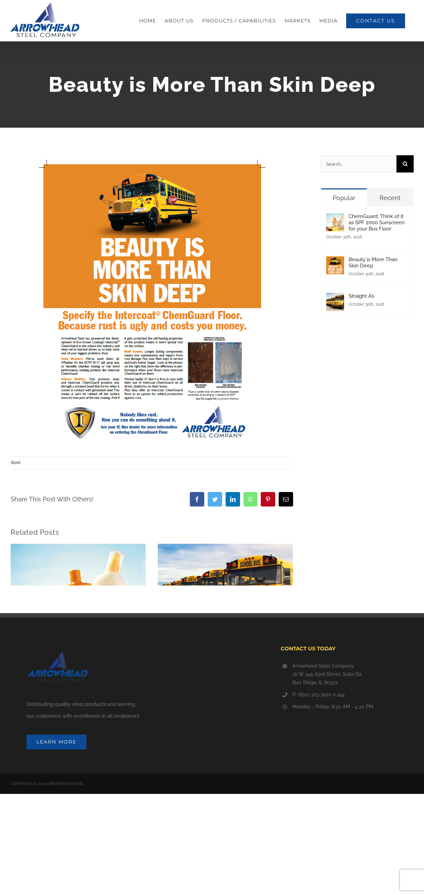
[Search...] (358, 164)
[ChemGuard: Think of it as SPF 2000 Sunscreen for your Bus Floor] (335, 219)
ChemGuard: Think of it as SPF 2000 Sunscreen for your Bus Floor (377, 222)
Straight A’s (173, 656)
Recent (390, 197)
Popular (344, 197)
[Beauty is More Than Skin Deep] (335, 262)
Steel (15, 462)
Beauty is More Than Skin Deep (373, 262)
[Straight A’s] (335, 299)
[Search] (405, 164)
